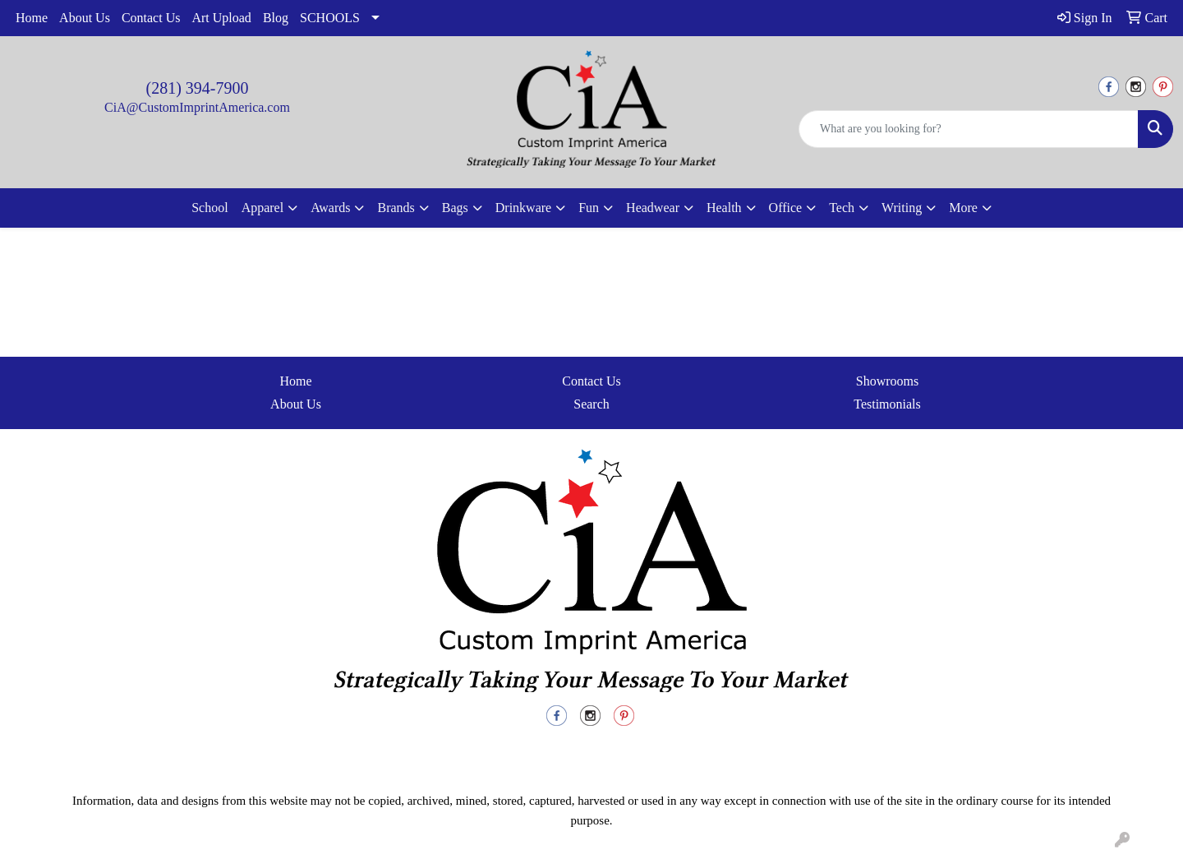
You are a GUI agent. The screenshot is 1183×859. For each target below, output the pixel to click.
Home (32, 18)
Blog (275, 18)
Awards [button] (330, 208)
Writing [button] (901, 208)
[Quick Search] (969, 129)
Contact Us (151, 18)
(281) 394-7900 (197, 88)
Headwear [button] (652, 208)
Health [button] (724, 208)
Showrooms (887, 381)
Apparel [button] (263, 208)
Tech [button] (841, 208)
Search (591, 404)
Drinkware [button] (523, 208)
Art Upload (221, 18)
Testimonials (887, 404)
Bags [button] (455, 208)
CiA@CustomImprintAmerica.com (197, 107)
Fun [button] (588, 208)
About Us (84, 18)
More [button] (963, 208)
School (209, 208)
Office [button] (786, 208)
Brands (395, 208)
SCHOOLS (330, 18)
